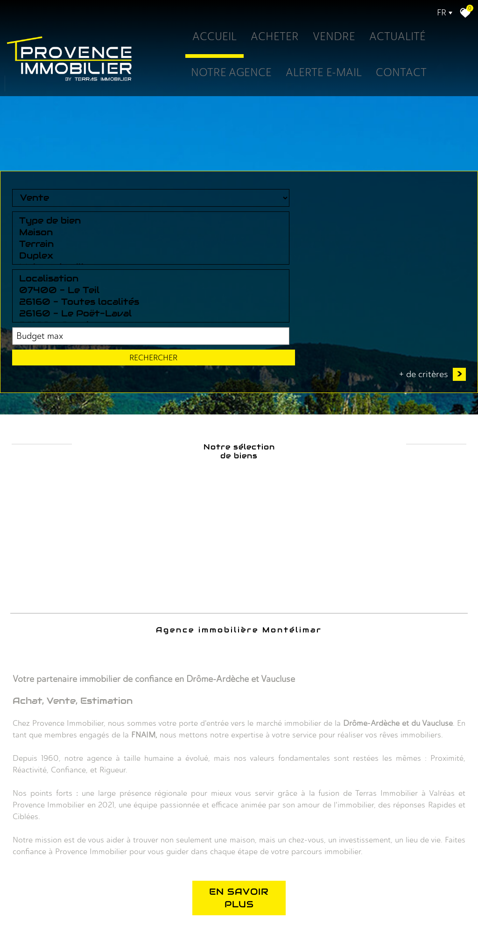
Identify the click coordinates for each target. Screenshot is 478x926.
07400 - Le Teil (248, 750)
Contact (405, 73)
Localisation (248, 738)
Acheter (266, 37)
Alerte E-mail (320, 73)
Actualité (399, 37)
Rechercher (430, 755)
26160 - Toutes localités (248, 761)
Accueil (201, 37)
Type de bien (153, 738)
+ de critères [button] (432, 791)
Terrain (153, 761)
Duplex (153, 773)
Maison (153, 750)
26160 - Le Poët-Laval (248, 773)
